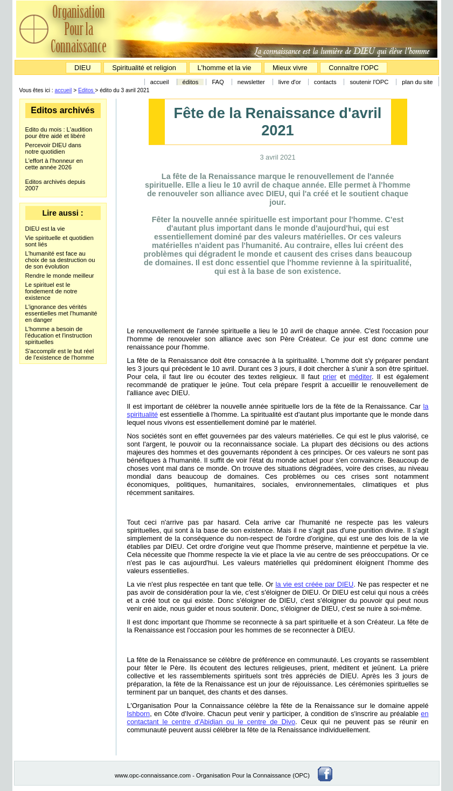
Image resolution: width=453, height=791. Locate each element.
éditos (191, 82)
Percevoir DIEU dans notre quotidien (53, 148)
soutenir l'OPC (369, 82)
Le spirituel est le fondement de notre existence (51, 291)
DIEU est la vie (45, 228)
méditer (360, 377)
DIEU (83, 68)
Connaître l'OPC (354, 68)
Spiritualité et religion (145, 68)
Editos (86, 90)
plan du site (417, 82)
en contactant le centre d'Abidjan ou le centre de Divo (278, 718)
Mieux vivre (291, 68)
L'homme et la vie (225, 68)
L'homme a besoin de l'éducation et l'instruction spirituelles (58, 335)
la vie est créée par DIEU (314, 584)
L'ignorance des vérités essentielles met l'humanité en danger (61, 313)
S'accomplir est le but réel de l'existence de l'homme (59, 354)
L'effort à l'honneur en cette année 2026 (54, 163)
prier (330, 377)
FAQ (218, 82)
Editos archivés (62, 110)
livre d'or (290, 82)
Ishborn (138, 714)
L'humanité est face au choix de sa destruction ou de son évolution (60, 260)
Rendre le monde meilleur (59, 275)
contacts (325, 82)
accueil (159, 82)
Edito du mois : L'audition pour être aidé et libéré (59, 132)
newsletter (251, 82)
